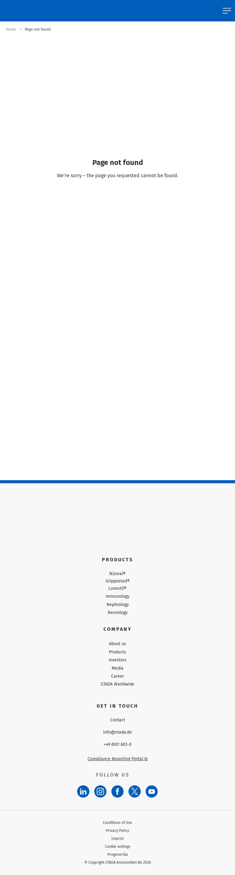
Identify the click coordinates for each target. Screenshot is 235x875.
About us (117, 643)
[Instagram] (100, 791)
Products (117, 652)
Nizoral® (117, 573)
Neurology (118, 612)
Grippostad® (118, 581)
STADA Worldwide (117, 684)
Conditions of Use (117, 823)
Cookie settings (117, 846)
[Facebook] (117, 791)
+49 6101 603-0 (118, 744)
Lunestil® (117, 588)
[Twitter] (135, 791)
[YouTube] (152, 791)
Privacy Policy (117, 830)
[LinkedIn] (83, 791)
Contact (117, 720)
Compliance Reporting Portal (117, 758)
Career (117, 676)
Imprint (117, 838)
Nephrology (117, 604)
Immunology (117, 596)
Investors (118, 660)
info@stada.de (117, 732)
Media (118, 668)
